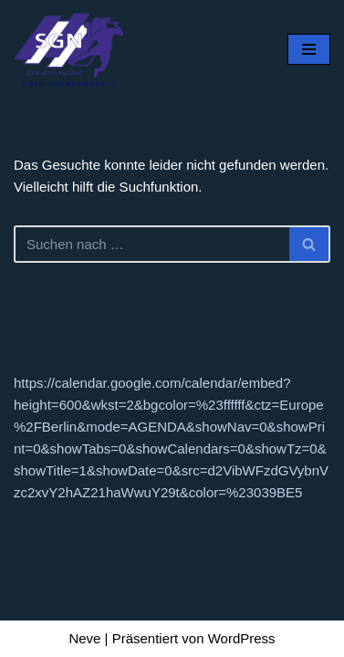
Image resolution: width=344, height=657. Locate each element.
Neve (84, 638)
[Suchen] (151, 244)
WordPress (242, 638)
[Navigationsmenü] (308, 49)
